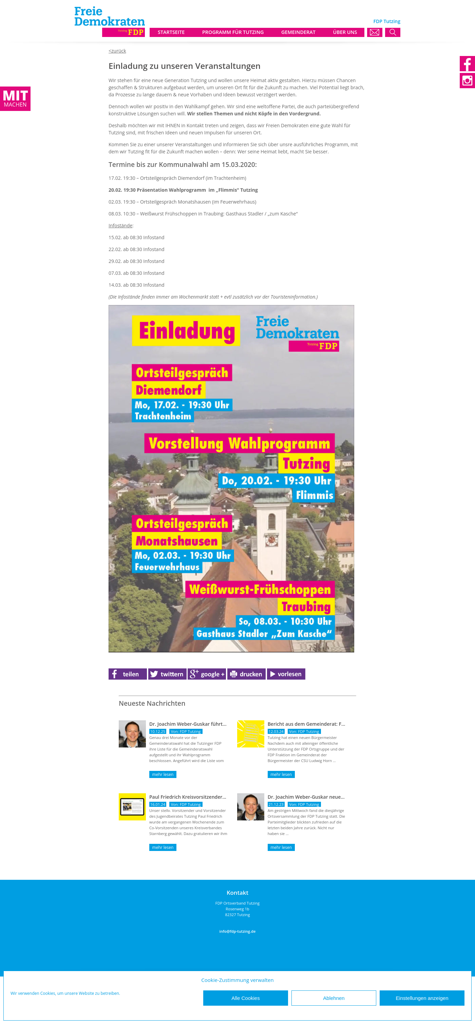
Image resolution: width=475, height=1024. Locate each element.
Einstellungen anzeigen (422, 998)
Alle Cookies (245, 998)
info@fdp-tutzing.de (238, 931)
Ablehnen (333, 998)
